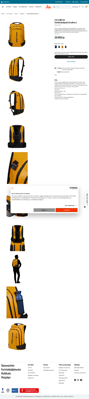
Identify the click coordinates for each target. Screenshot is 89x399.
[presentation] (9, 7)
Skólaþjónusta (39, 6)
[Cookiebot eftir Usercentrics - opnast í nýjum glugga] (70, 188)
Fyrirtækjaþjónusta (24, 6)
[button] (2, 7)
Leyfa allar (66, 210)
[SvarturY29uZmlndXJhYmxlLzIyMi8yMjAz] (66, 47)
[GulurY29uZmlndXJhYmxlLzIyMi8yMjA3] (63, 47)
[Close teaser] (85, 207)
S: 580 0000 (46, 396)
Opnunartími (7, 366)
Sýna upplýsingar (69, 205)
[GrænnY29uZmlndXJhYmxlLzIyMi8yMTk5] (59, 47)
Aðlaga (44, 210)
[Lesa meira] (71, 34)
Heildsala (32, 6)
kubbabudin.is (5, 2)
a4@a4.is (71, 396)
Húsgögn (16, 6)
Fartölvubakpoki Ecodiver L (33, 14)
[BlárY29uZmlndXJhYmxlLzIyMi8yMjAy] (56, 47)
